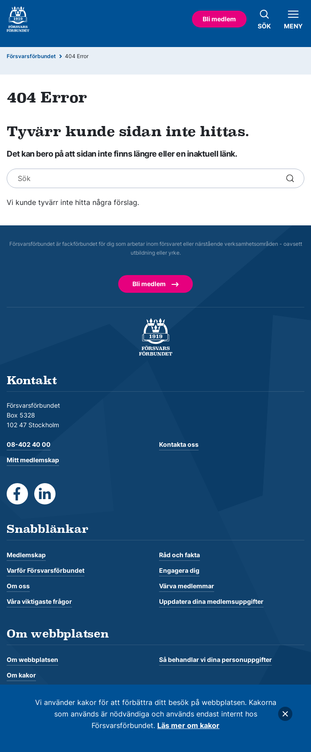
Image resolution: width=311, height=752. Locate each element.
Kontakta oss (179, 444)
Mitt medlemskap (33, 460)
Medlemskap (26, 555)
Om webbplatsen (32, 659)
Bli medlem (219, 19)
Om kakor (21, 675)
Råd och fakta (179, 555)
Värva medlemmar (186, 586)
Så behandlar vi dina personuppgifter (215, 659)
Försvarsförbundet (31, 56)
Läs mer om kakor (188, 725)
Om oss (18, 586)
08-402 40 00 (29, 444)
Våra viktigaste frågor (39, 601)
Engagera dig (179, 570)
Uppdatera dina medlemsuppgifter (211, 601)
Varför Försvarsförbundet (45, 570)
